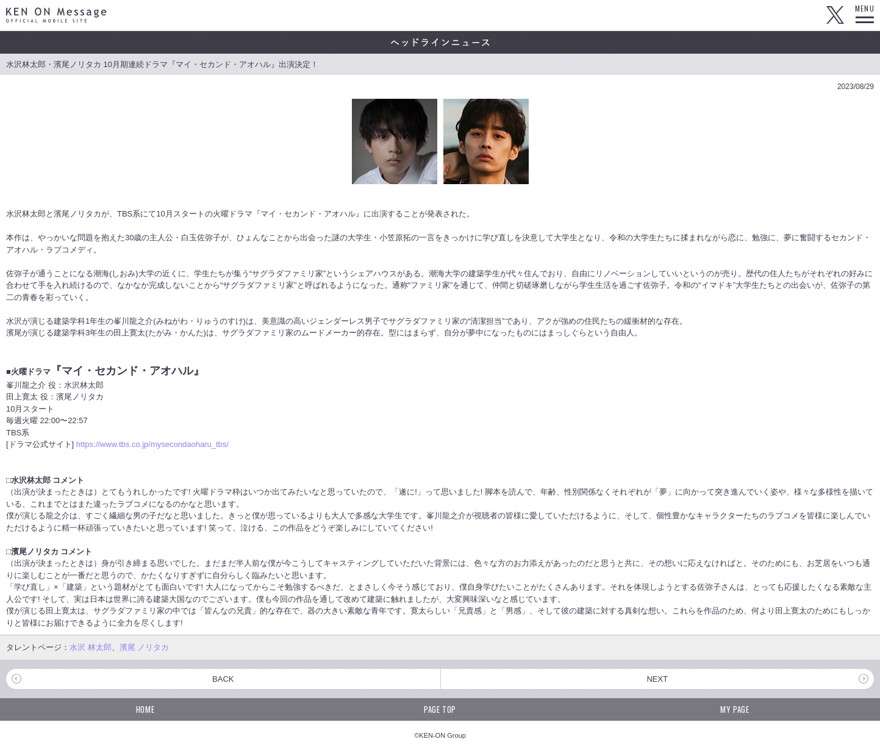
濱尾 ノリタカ (145, 647)
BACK (223, 679)
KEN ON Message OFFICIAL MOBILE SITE (56, 15)
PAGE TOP (440, 709)
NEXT (657, 679)
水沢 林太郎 (91, 647)
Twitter (835, 15)
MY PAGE (734, 709)
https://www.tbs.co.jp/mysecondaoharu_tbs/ (152, 444)
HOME (145, 709)
